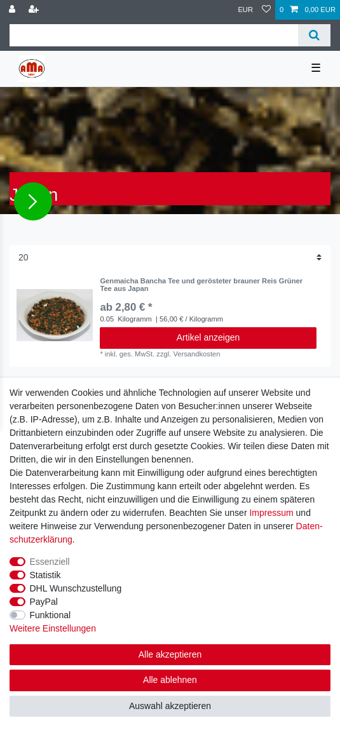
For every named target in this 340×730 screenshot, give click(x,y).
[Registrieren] (35, 10)
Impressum (271, 513)
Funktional (50, 615)
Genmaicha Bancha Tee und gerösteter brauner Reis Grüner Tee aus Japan (201, 284)
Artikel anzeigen (208, 337)
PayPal (44, 602)
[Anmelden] (13, 10)
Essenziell (50, 562)
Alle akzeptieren (170, 654)
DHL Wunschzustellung (76, 588)
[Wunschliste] (266, 10)
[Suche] (314, 35)
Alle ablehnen (170, 680)
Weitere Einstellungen (53, 628)
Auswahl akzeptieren (170, 706)
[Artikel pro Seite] (170, 257)
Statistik (45, 575)
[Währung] (245, 10)
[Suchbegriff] (154, 35)
